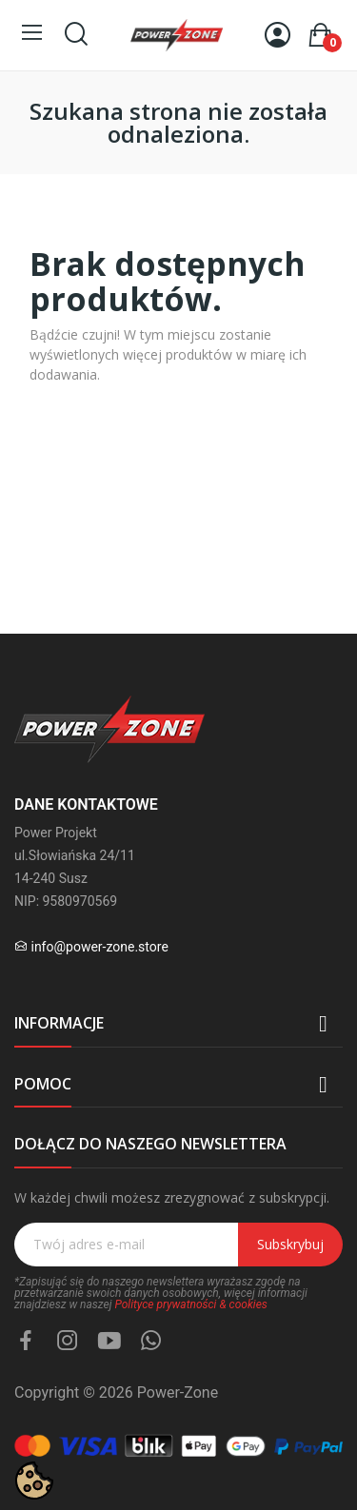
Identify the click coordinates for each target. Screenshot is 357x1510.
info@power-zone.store (99, 946)
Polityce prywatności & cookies (190, 1304)
